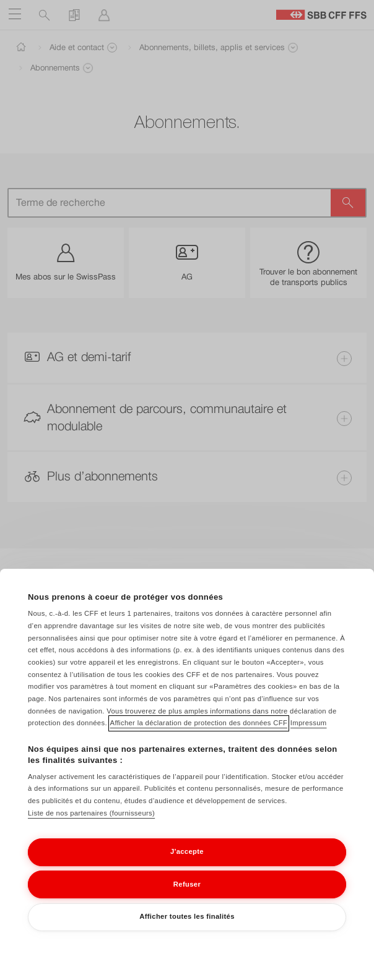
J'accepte (187, 851)
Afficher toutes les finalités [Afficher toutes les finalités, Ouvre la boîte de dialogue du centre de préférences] (187, 916)
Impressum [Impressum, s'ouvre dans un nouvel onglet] (308, 722)
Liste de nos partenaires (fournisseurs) (91, 813)
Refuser (187, 884)
